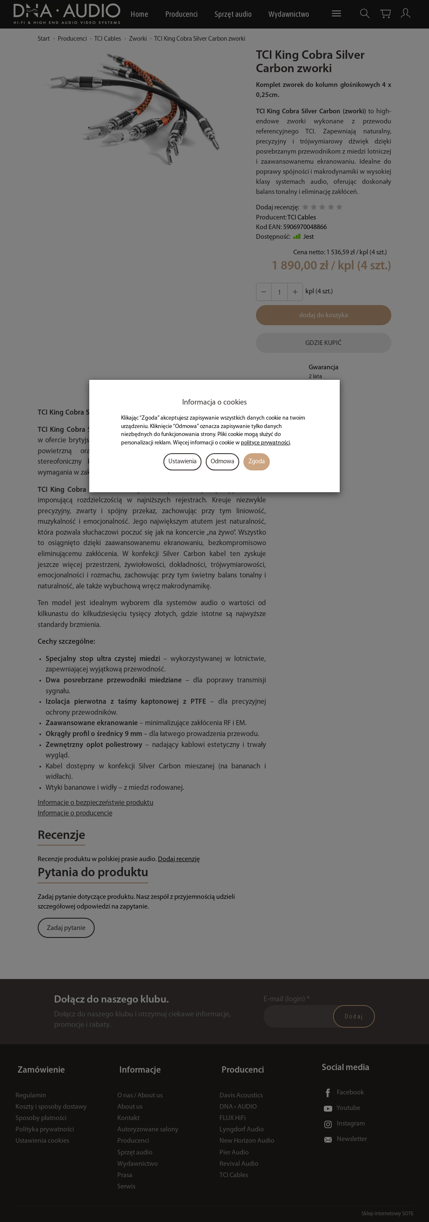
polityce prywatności (265, 443)
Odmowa (222, 462)
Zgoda (256, 462)
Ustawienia (182, 462)
